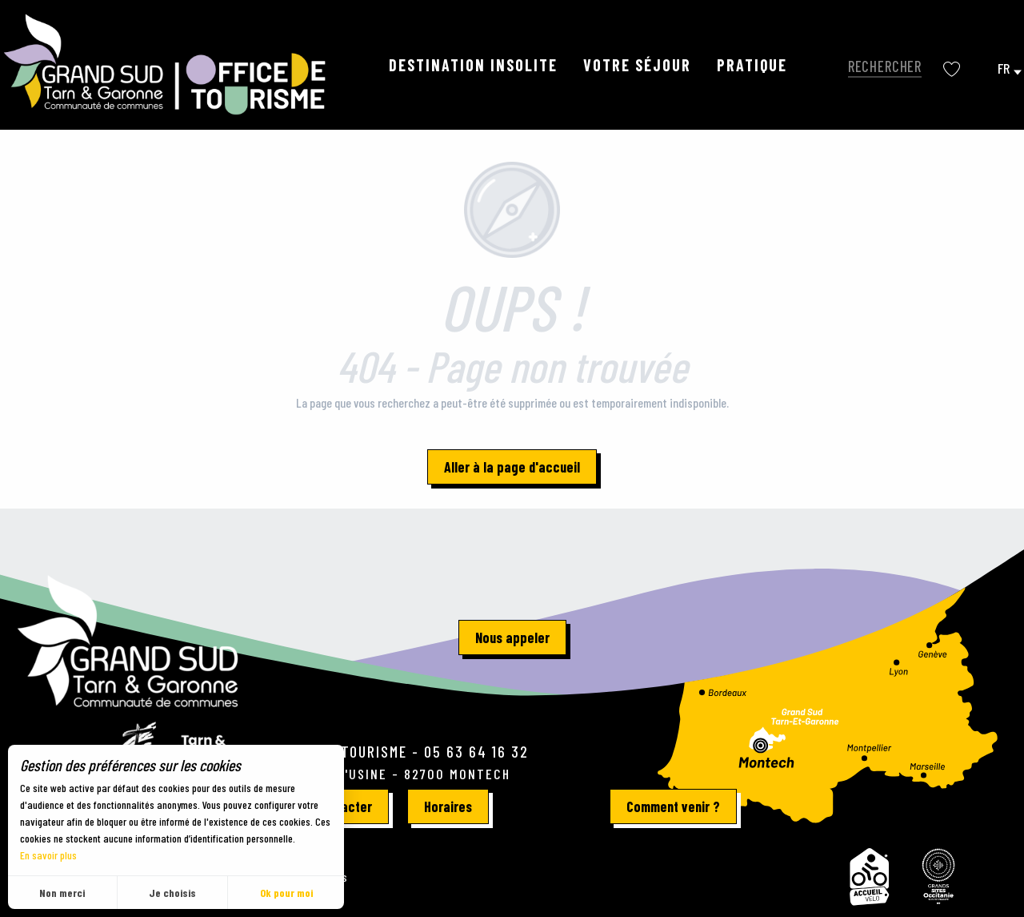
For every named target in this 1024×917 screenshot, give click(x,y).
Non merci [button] (62, 892)
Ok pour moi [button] (286, 892)
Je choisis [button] (172, 892)
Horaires (448, 806)
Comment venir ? (673, 806)
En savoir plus (48, 855)
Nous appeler (512, 637)
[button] (881, 65)
